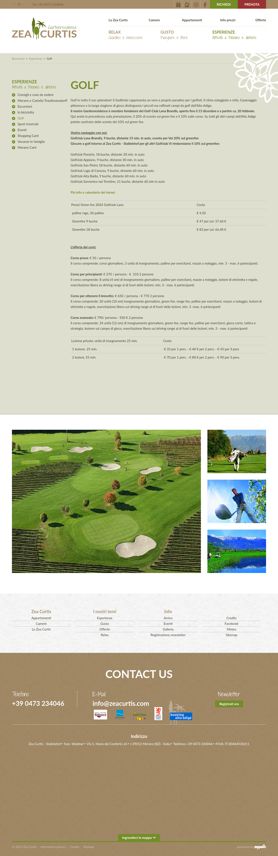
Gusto (174, 35)
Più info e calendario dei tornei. (93, 192)
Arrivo (168, 618)
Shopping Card (28, 136)
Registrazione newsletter (168, 635)
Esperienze (234, 35)
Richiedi (224, 4)
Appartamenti (192, 20)
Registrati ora (229, 704)
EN (24, 4)
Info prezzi (227, 20)
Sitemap (231, 635)
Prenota (251, 4)
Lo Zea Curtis (118, 20)
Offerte (260, 20)
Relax (126, 35)
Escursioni (25, 106)
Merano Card (27, 147)
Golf (21, 118)
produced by (251, 846)
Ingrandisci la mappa (139, 837)
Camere (154, 20)
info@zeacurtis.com (121, 703)
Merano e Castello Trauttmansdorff (42, 100)
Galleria (168, 629)
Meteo (231, 629)
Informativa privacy (53, 847)
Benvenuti (18, 58)
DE (14, 4)
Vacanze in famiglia (31, 141)
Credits (232, 618)
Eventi (22, 130)
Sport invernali (28, 124)
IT (19, 4)
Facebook (231, 624)
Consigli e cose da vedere (35, 95)
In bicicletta (26, 112)
